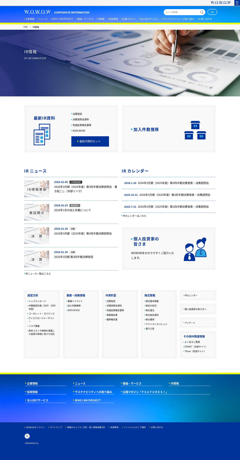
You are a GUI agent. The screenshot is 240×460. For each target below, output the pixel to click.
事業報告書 (112, 314)
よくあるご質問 (192, 341)
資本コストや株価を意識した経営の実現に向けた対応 (42, 332)
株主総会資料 (152, 314)
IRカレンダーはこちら (134, 215)
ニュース (80, 383)
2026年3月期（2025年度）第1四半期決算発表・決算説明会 (173, 206)
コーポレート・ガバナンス (42, 313)
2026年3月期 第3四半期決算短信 (73, 257)
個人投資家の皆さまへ (195, 309)
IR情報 (175, 383)
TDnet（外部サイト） (195, 351)
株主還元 (150, 310)
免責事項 (114, 427)
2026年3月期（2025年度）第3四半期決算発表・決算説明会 (173, 183)
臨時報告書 (112, 319)
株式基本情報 (152, 301)
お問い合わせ (157, 427)
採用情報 (32, 392)
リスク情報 (34, 325)
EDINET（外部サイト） (196, 346)
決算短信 (77, 113)
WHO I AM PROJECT (87, 400)
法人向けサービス (37, 400)
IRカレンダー (191, 295)
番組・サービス (132, 383)
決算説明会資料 (81, 119)
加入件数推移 (74, 305)
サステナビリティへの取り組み (93, 392)
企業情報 (32, 383)
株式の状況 (151, 305)
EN (212, 12)
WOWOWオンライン (35, 427)
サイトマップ (56, 427)
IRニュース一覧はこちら (38, 273)
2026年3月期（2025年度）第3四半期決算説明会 (83, 233)
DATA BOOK (79, 130)
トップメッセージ (37, 301)
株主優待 (150, 319)
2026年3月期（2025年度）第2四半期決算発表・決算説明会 (174, 195)
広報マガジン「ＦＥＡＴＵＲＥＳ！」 (145, 392)
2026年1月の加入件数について (72, 210)
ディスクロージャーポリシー (41, 319)
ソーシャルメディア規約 (135, 427)
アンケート (190, 322)
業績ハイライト (75, 301)
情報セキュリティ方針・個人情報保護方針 (86, 427)
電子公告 (150, 328)
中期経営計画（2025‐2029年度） (42, 307)
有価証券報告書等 (82, 125)
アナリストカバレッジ (156, 324)
